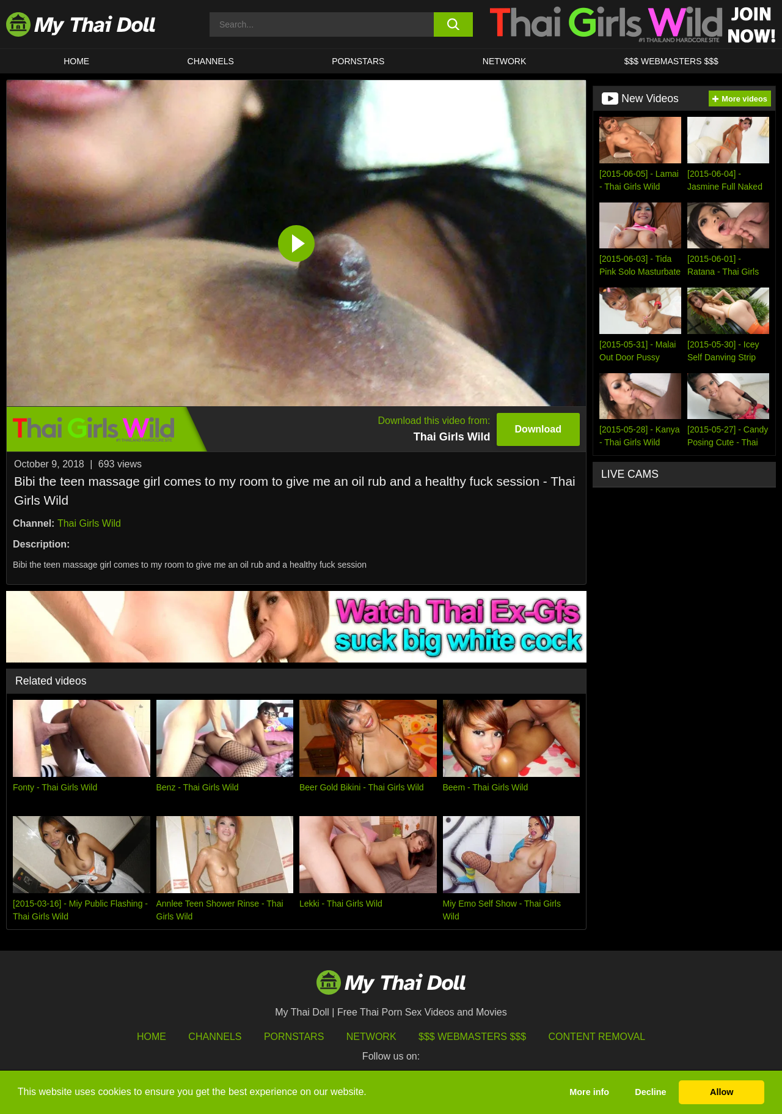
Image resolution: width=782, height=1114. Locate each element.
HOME (76, 61)
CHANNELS (211, 61)
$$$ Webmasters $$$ (472, 1036)
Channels (214, 1036)
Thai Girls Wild (89, 523)
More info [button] (589, 1092)
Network (505, 61)
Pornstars (358, 61)
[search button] (453, 24)
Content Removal (597, 1036)
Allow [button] (721, 1092)
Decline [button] (650, 1092)
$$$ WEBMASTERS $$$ (671, 61)
